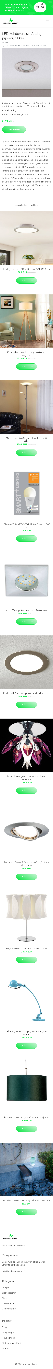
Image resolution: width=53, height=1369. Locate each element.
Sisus (4, 1298)
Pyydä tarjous (40, 5)
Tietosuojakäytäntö (11, 1343)
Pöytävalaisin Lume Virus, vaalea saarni (26, 948)
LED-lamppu (31, 106)
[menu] (47, 21)
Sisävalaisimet (43, 103)
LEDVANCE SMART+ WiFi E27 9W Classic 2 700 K (26, 526)
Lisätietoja (14, 129)
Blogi (4, 1327)
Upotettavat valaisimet (13, 106)
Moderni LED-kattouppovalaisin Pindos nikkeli (26, 693)
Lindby (41, 106)
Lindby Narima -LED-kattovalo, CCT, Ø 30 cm (26, 269)
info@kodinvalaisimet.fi (13, 1271)
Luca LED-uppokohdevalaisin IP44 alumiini (26, 610)
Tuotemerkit (29, 103)
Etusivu (5, 42)
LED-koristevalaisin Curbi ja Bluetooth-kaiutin (26, 1200)
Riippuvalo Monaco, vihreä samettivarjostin (26, 1117)
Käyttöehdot (8, 1337)
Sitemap (6, 1348)
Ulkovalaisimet (9, 1308)
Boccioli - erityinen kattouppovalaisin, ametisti (26, 778)
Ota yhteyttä (8, 1332)
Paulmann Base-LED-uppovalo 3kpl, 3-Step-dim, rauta (26, 864)
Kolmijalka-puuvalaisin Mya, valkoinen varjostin (26, 354)
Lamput (18, 103)
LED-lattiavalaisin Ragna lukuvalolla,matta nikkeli (26, 440)
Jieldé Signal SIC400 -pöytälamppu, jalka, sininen (26, 1033)
